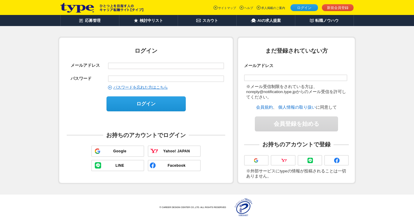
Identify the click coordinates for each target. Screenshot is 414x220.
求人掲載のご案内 (273, 8)
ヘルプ (248, 8)
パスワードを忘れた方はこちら (140, 87)
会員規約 (264, 107)
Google (119, 151)
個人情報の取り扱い (297, 107)
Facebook (176, 165)
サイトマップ (227, 8)
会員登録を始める (296, 124)
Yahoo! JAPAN (176, 151)
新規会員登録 (337, 8)
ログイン (304, 8)
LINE (119, 165)
